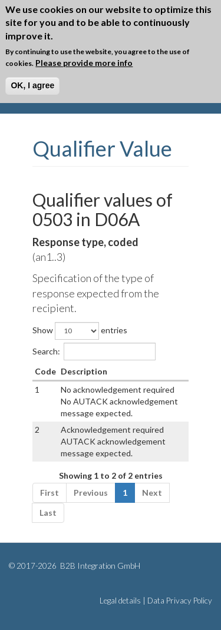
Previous (91, 493)
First (49, 493)
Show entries (79, 331)
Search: (94, 351)
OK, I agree (32, 85)
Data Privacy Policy (179, 600)
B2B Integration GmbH (99, 566)
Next (152, 493)
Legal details (120, 600)
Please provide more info (84, 63)
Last (48, 513)
